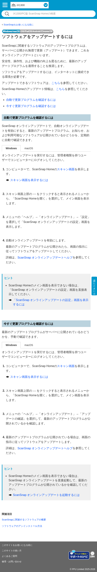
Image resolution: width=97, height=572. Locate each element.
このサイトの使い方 (12, 550)
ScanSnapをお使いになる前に (18, 24)
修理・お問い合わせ (12, 561)
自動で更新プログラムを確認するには (31, 99)
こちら (55, 82)
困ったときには (94, 286)
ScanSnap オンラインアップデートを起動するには (46, 494)
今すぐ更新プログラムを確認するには (31, 106)
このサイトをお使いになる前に (17, 545)
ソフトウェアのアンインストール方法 (22, 526)
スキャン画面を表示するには (29, 180)
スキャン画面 (66, 169)
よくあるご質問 (9, 556)
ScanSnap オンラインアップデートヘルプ (45, 257)
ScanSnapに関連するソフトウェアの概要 (24, 519)
